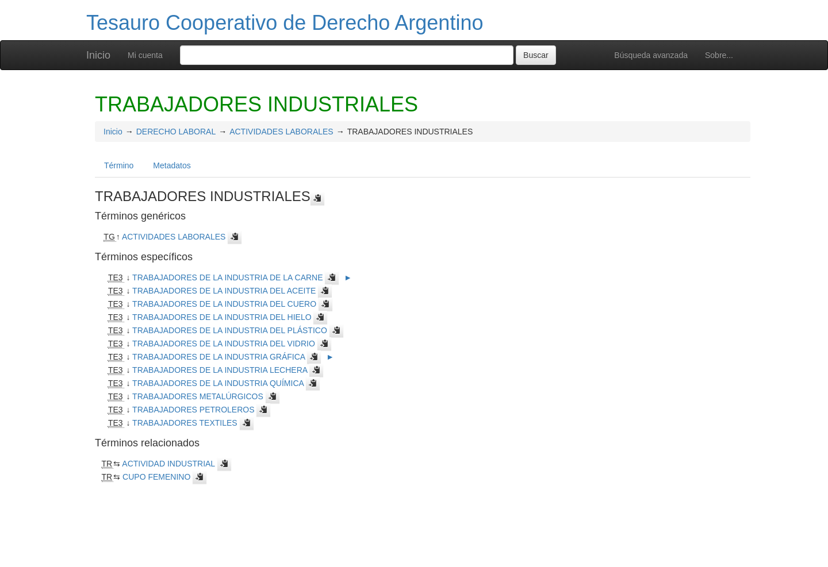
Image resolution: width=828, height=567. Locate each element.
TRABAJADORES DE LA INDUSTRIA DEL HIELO (221, 317)
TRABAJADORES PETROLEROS (193, 409)
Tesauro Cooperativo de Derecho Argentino (284, 22)
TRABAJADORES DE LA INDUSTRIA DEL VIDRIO (223, 343)
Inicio (98, 55)
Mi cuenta (145, 55)
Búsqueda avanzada (651, 55)
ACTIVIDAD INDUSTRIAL (168, 463)
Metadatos (171, 165)
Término (118, 165)
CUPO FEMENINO (156, 476)
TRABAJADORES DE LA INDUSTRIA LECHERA (219, 370)
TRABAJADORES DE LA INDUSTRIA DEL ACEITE (224, 290)
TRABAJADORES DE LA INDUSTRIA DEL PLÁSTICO (229, 330)
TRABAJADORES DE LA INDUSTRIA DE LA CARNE (227, 277)
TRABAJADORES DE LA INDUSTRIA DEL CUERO (224, 303)
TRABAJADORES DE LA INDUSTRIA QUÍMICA (218, 383)
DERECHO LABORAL (176, 131)
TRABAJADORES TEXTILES (184, 422)
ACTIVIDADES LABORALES (281, 131)
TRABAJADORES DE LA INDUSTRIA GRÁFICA (218, 356)
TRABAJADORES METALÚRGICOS (197, 396)
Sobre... (719, 55)
